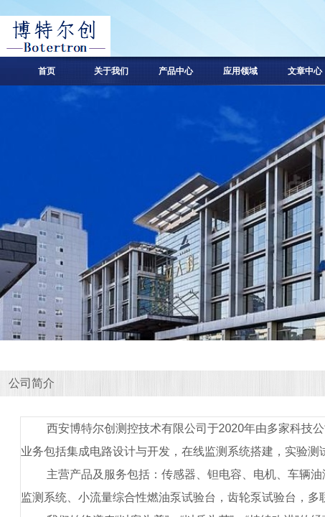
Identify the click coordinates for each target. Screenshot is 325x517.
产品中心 (176, 71)
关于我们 (111, 71)
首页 (46, 71)
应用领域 (240, 71)
